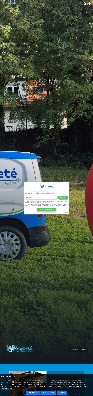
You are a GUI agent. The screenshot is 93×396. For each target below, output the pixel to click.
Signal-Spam (65, 205)
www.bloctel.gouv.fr (46, 202)
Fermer (66, 212)
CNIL (61, 205)
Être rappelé (63, 197)
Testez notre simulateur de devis (46, 209)
